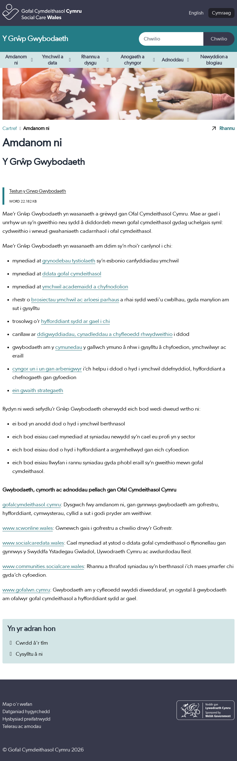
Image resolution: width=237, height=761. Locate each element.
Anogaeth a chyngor (139, 60)
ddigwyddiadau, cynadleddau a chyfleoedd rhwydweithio (105, 334)
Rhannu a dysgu (95, 60)
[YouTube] (209, 750)
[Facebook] (190, 750)
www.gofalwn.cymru (26, 590)
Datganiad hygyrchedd (26, 711)
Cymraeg (221, 12)
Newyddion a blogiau (214, 59)
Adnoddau (176, 59)
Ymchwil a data (57, 60)
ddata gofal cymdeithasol (71, 274)
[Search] (171, 39)
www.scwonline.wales (27, 528)
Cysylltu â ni (25, 654)
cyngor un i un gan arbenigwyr (47, 369)
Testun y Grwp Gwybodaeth (37, 191)
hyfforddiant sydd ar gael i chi (75, 321)
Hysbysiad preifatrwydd (26, 719)
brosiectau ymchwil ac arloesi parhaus (75, 300)
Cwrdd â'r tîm (27, 643)
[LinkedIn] (228, 750)
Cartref (10, 128)
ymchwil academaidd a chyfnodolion (85, 287)
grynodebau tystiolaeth (68, 261)
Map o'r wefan (17, 704)
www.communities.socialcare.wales (43, 566)
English (196, 12)
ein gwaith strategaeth (37, 390)
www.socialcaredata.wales (33, 543)
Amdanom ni (20, 60)
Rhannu (223, 128)
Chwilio (219, 38)
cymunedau (68, 347)
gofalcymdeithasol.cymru (31, 505)
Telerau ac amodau (21, 726)
